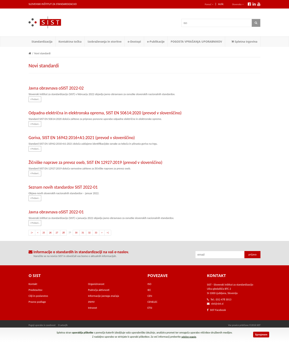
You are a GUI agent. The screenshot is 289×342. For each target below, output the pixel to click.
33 (96, 232)
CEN (149, 296)
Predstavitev (35, 290)
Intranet (92, 308)
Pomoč (209, 4)
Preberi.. (35, 99)
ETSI (149, 308)
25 (44, 232)
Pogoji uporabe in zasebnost (42, 325)
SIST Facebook (216, 310)
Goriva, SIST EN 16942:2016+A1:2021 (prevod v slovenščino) (82, 137)
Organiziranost (96, 284)
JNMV (91, 302)
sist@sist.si (217, 303)
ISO (149, 284)
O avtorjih (63, 325)
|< (32, 232)
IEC (149, 290)
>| (108, 232)
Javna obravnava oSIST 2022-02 (56, 88)
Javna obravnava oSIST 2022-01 (56, 212)
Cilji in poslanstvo (38, 296)
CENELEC (152, 302)
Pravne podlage (37, 302)
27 (57, 232)
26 (50, 232)
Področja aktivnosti (98, 290)
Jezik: (221, 4)
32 (89, 232)
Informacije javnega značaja (103, 296)
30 (76, 232)
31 (83, 232)
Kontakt (33, 284)
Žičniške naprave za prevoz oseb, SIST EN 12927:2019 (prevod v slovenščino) (95, 162)
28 (63, 232)
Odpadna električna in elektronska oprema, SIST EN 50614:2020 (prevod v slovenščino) (105, 113)
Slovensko (238, 4)
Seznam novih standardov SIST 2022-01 (63, 187)
